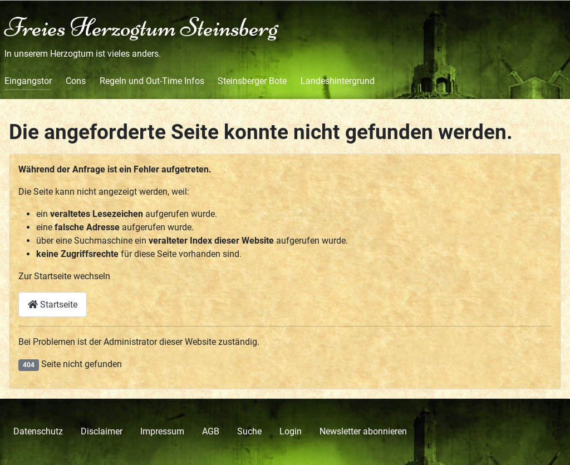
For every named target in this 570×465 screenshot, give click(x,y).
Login (290, 431)
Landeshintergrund (338, 81)
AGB (210, 431)
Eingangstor (28, 81)
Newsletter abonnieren (363, 431)
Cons (76, 81)
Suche (249, 431)
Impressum (162, 431)
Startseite (52, 304)
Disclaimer (101, 431)
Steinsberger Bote (252, 81)
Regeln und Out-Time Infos (152, 81)
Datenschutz (38, 431)
